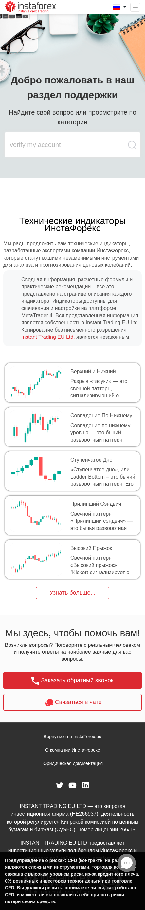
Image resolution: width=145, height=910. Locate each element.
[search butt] (132, 148)
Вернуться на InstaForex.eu (72, 736)
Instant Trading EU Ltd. (48, 337)
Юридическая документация (72, 763)
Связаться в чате (73, 702)
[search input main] (66, 144)
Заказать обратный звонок (72, 681)
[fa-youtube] (73, 785)
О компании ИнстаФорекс (72, 750)
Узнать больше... (72, 593)
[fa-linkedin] (86, 785)
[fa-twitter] (59, 785)
